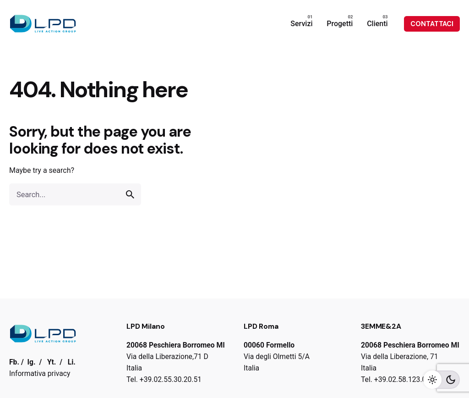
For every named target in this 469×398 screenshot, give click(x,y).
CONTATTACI (431, 24)
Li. (72, 362)
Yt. (51, 362)
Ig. (31, 362)
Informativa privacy (39, 373)
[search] (130, 194)
